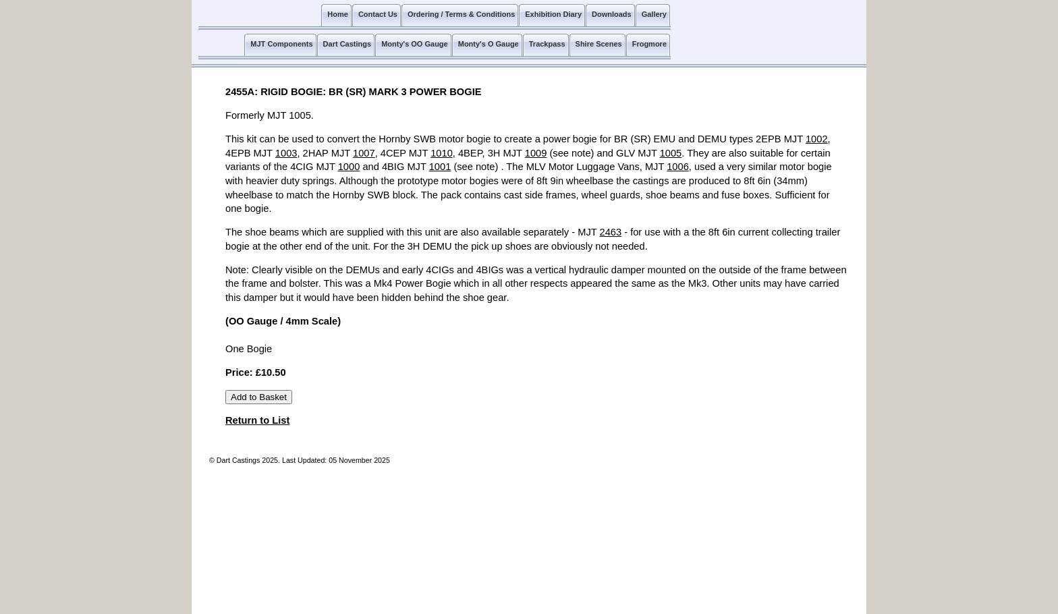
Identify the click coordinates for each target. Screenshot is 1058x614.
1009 (536, 153)
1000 (349, 166)
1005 (671, 153)
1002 (817, 139)
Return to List (257, 420)
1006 (678, 166)
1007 (364, 153)
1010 (441, 153)
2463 (611, 232)
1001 (440, 166)
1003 (286, 153)
